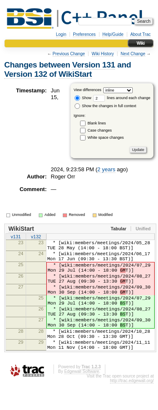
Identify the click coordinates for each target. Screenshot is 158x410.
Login (61, 34)
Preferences (84, 34)
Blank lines (97, 123)
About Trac (140, 34)
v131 (16, 237)
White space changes (106, 137)
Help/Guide (112, 34)
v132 (36, 237)
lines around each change (121, 98)
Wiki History (103, 53)
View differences (88, 90)
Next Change (133, 53)
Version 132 (25, 74)
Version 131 (93, 64)
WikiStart (75, 74)
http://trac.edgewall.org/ (132, 407)
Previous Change (69, 53)
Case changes (100, 130)
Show (83, 98)
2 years (106, 169)
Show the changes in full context (106, 106)
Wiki (141, 43)
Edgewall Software (81, 398)
